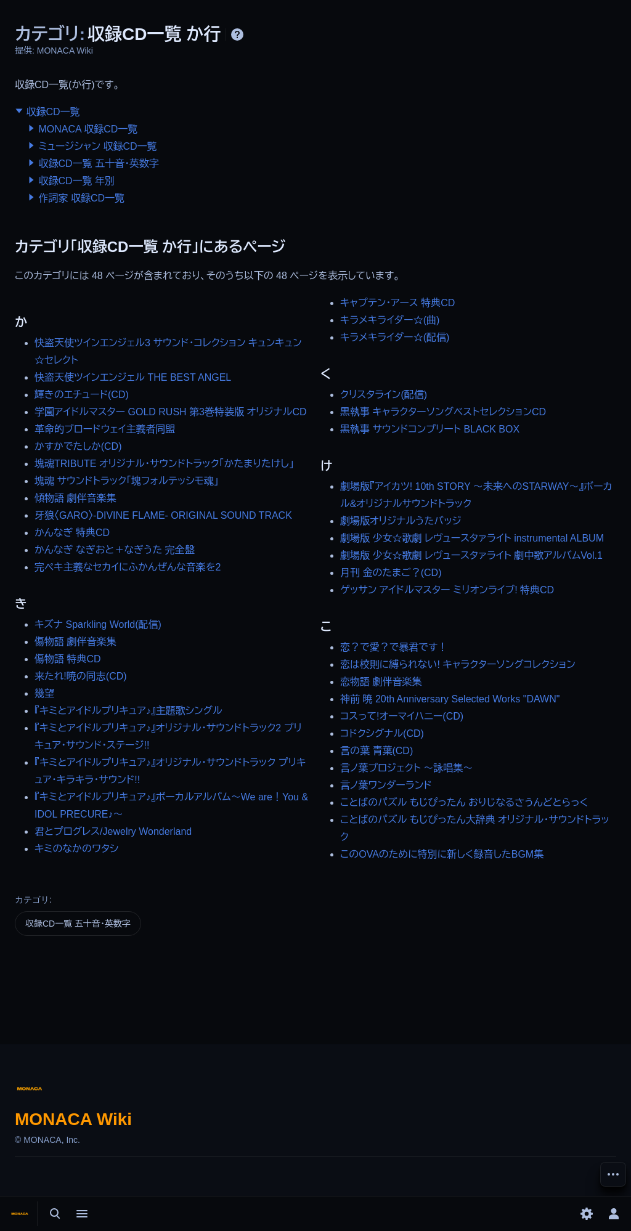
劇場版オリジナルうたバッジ (401, 521)
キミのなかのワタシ (76, 848)
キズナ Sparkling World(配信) (98, 624)
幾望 (44, 693)
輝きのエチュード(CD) (82, 394)
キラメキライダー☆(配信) (394, 337)
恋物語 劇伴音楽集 (380, 681)
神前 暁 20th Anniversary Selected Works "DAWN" (450, 699)
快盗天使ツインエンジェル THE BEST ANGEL (133, 377)
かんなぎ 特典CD (72, 532)
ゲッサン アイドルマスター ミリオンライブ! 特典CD (447, 590)
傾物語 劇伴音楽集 (75, 498)
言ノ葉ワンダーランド (386, 785)
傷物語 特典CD (68, 659)
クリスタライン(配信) (383, 394)
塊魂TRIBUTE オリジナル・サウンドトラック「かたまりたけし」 (164, 463)
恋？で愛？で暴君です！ (393, 647)
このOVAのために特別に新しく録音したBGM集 (441, 854)
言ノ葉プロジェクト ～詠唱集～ (406, 768)
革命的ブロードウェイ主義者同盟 (105, 429)
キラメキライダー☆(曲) (389, 320)
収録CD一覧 (52, 112)
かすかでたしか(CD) (78, 446)
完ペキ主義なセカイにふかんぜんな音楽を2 (128, 567)
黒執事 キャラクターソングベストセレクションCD (443, 412)
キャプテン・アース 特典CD (397, 303)
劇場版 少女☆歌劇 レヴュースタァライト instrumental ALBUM (472, 538)
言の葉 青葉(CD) (376, 751)
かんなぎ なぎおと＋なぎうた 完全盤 (115, 550)
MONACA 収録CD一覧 (87, 129)
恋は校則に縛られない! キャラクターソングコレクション (458, 664)
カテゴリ (32, 899)
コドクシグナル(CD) (382, 733)
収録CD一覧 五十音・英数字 (98, 163)
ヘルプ (237, 34)
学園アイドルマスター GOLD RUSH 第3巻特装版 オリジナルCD (171, 412)
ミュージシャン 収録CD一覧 (97, 146)
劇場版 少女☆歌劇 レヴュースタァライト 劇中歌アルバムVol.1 (471, 555)
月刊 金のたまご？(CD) (390, 572)
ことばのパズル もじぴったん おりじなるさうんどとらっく (464, 802)
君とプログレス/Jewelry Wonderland (113, 831)
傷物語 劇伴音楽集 (75, 641)
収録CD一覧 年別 (76, 181)
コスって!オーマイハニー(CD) (401, 716)
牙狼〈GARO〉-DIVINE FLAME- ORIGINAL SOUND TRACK (163, 515)
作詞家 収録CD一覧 (81, 198)
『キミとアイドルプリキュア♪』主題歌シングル (128, 710)
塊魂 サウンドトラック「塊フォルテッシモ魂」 (127, 481)
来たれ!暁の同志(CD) (81, 676)
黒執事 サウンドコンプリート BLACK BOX (429, 429)
